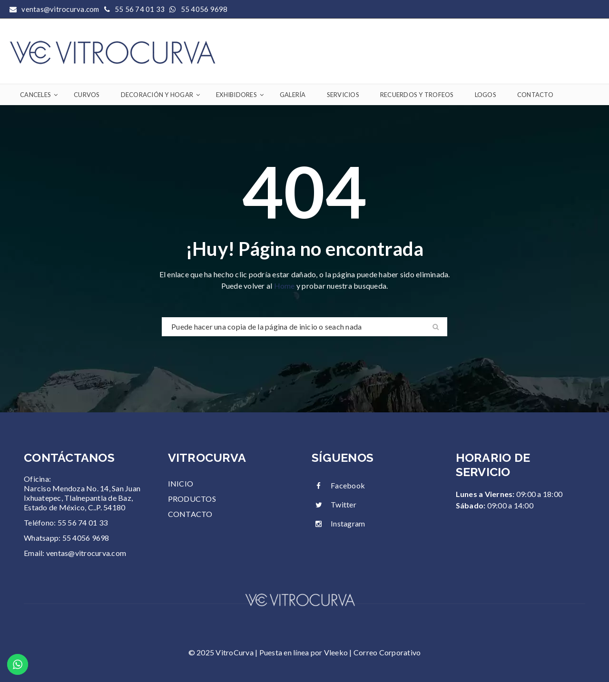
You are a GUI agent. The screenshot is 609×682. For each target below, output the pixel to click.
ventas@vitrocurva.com (86, 552)
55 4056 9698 (204, 9)
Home (285, 285)
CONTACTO (190, 513)
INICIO (181, 483)
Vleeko (336, 652)
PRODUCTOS (192, 498)
